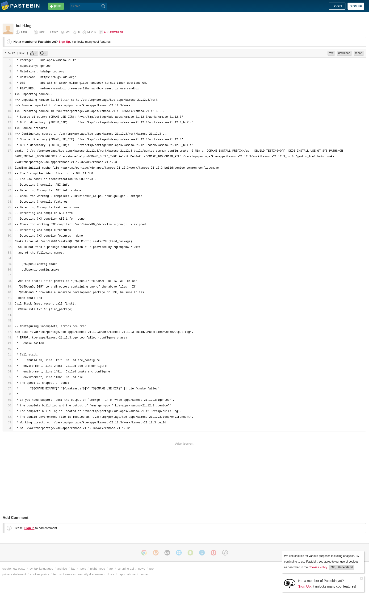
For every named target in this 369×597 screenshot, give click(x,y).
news (141, 568)
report (358, 53)
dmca (110, 574)
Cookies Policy (318, 567)
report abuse (126, 574)
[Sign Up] (289, 583)
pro (151, 568)
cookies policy (39, 574)
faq (73, 568)
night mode (97, 568)
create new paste (13, 568)
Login (337, 6)
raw (331, 53)
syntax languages (41, 568)
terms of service (64, 574)
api (111, 568)
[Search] (103, 6)
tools (83, 568)
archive (62, 568)
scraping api (125, 568)
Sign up (356, 6)
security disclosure (90, 574)
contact (144, 574)
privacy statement (14, 574)
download (344, 53)
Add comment (113, 32)
